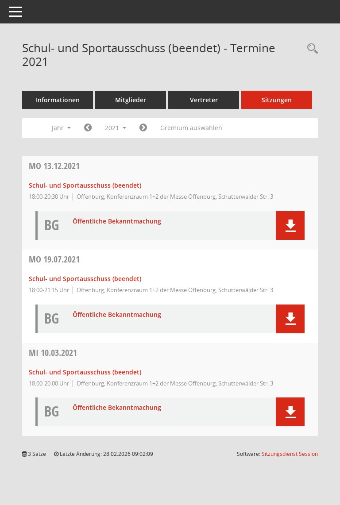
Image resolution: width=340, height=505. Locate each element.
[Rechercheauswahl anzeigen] (310, 49)
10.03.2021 (53, 353)
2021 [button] (115, 127)
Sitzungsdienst (290, 454)
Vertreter (204, 100)
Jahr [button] (61, 127)
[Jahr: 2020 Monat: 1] (87, 128)
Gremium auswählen (191, 127)
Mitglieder (130, 100)
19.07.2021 (54, 259)
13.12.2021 (54, 166)
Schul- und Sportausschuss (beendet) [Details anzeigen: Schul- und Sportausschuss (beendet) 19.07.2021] (85, 278)
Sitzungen (277, 100)
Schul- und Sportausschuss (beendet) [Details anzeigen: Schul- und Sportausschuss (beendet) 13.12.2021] (85, 185)
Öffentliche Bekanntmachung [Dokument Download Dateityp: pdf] (117, 221)
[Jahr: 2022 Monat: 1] (143, 128)
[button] (290, 225)
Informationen (58, 100)
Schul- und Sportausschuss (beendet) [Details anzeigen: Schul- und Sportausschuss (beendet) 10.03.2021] (85, 372)
